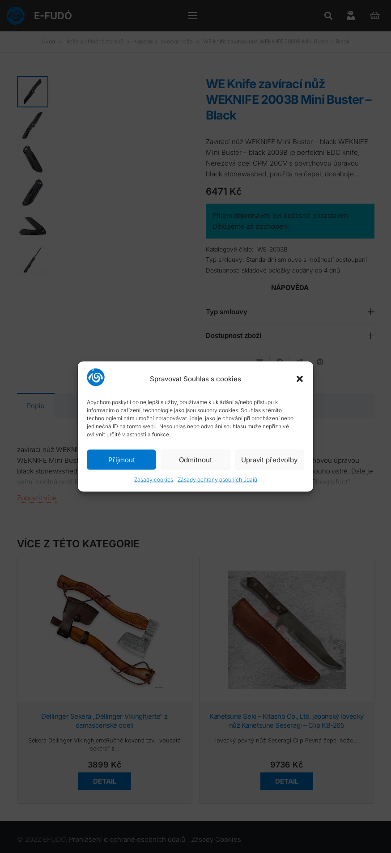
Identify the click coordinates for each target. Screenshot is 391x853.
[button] (299, 378)
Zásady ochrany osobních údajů (217, 479)
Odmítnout (195, 459)
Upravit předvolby (269, 459)
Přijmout (121, 459)
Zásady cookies (153, 479)
